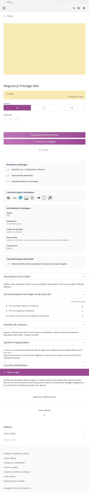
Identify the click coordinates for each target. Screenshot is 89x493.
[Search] (74, 8)
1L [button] (17, 107)
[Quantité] (11, 119)
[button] (83, 8)
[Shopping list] (78, 8)
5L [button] (44, 107)
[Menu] (4, 8)
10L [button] (71, 107)
